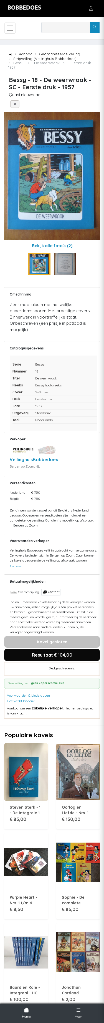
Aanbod (25, 54)
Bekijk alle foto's (52, 245)
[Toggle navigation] (10, 28)
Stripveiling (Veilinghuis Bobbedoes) (45, 58)
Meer (78, 1012)
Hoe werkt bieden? (20, 701)
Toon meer (16, 566)
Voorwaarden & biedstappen (28, 695)
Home (26, 1012)
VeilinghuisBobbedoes (34, 459)
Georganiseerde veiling (59, 54)
